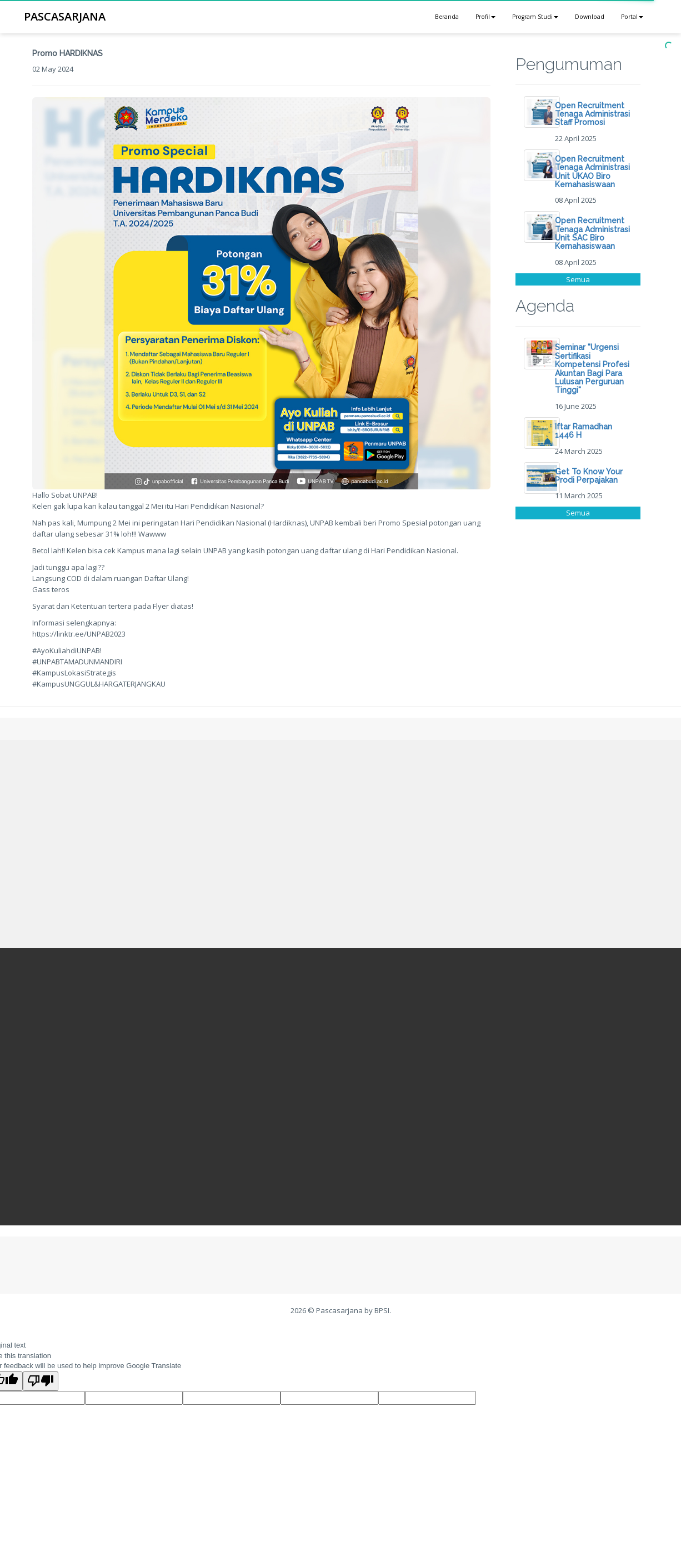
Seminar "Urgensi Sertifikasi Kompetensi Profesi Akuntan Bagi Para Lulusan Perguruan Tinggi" (592, 368)
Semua (578, 279)
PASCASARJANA (65, 16)
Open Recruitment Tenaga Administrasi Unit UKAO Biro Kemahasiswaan (592, 171)
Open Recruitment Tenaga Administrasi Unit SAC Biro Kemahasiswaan (592, 233)
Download (589, 17)
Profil (485, 17)
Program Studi (535, 17)
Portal (632, 17)
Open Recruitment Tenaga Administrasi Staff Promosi (592, 114)
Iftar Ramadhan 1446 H (583, 430)
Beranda (447, 17)
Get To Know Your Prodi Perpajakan (589, 475)
